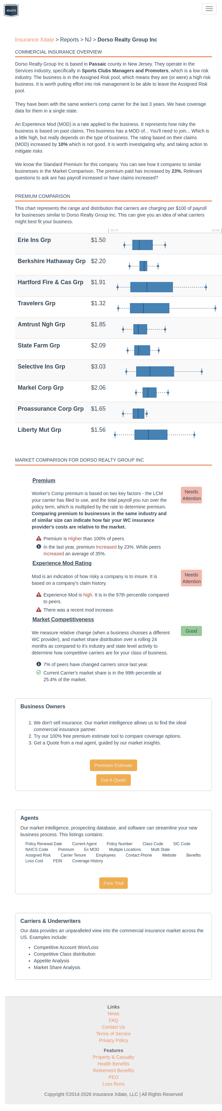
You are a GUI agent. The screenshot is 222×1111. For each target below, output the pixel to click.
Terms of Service (113, 1033)
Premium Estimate (113, 765)
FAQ (113, 1020)
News (113, 1013)
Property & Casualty (113, 1057)
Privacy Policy (113, 1040)
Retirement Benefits (113, 1070)
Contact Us (113, 1027)
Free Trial (113, 883)
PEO (114, 1077)
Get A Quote (113, 780)
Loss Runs (113, 1084)
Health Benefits (113, 1063)
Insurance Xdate (34, 40)
